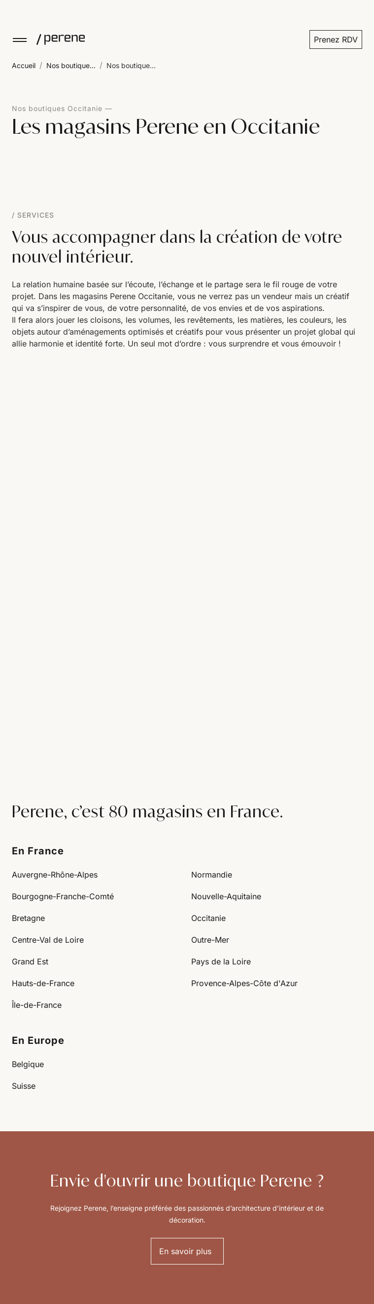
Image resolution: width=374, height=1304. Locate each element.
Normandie (211, 875)
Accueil (23, 65)
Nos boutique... (71, 65)
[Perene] (56, 39)
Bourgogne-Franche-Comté (63, 896)
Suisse (23, 1086)
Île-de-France (37, 1005)
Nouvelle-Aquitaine (226, 896)
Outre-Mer (210, 940)
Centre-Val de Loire (48, 940)
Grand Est (30, 961)
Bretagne (28, 918)
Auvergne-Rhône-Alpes (55, 875)
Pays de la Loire (221, 961)
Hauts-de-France (43, 983)
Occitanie (208, 918)
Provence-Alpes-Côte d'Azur (244, 983)
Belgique (28, 1064)
